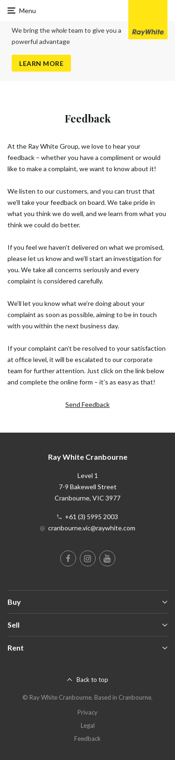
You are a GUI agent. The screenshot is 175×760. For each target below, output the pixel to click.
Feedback (87, 738)
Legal (88, 725)
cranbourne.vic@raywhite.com (91, 528)
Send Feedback (87, 404)
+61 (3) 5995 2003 (91, 517)
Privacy (87, 712)
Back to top (92, 679)
